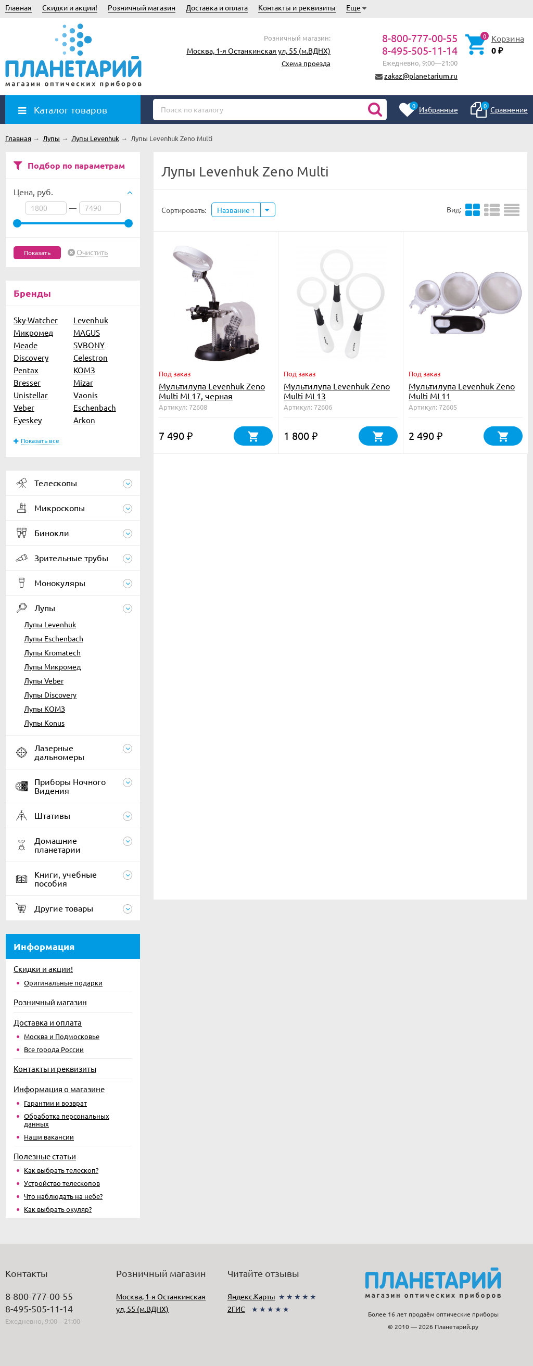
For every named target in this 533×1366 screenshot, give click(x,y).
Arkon (84, 420)
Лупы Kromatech (52, 652)
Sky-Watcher (36, 320)
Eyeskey (28, 420)
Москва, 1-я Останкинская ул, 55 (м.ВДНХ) (259, 50)
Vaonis (85, 395)
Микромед (33, 332)
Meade (25, 345)
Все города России (54, 1049)
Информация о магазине (59, 1089)
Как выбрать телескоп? (61, 1170)
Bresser (27, 382)
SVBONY (89, 345)
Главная (18, 7)
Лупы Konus (44, 722)
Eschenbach (94, 407)
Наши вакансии (49, 1136)
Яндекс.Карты (251, 1296)
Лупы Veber (44, 680)
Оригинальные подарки (63, 982)
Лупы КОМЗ (44, 708)
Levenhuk (90, 320)
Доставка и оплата (217, 7)
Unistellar (31, 395)
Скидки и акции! (69, 7)
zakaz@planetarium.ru (421, 75)
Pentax (26, 370)
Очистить (92, 252)
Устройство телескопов (62, 1183)
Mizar (83, 382)
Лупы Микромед (52, 666)
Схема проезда (306, 63)
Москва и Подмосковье (61, 1036)
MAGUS (86, 332)
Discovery (31, 357)
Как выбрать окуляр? (58, 1209)
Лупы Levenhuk (50, 624)
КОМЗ (84, 370)
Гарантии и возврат (55, 1102)
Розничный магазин (141, 7)
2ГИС (236, 1308)
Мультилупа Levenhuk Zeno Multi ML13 (337, 391)
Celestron (90, 357)
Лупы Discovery (50, 694)
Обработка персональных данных (66, 1119)
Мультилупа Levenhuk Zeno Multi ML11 (462, 391)
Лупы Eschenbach (53, 638)
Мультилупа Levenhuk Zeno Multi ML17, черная (212, 391)
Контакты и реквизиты (297, 7)
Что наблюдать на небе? (63, 1196)
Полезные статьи (45, 1156)
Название (236, 209)
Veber (24, 407)
